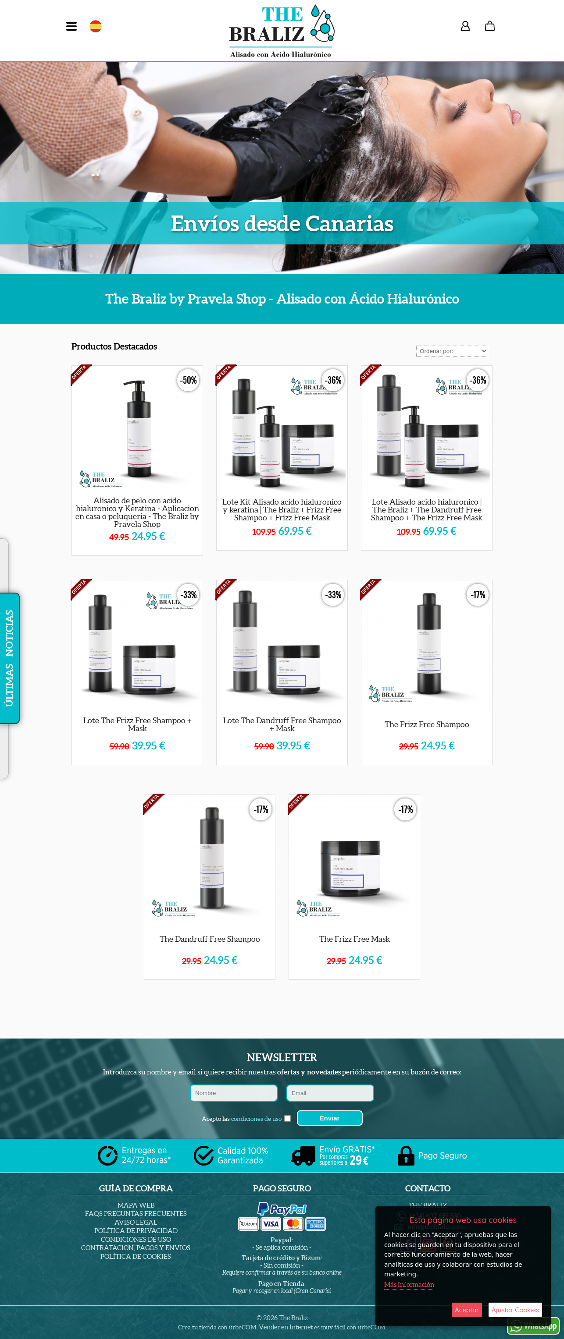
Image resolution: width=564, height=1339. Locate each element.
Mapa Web (136, 1205)
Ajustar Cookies (515, 1310)
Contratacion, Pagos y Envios (135, 1247)
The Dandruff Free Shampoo (210, 938)
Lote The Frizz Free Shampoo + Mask (137, 724)
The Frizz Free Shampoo (427, 724)
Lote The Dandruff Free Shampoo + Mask (282, 724)
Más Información (409, 1284)
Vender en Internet (286, 1327)
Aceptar (467, 1310)
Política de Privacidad (136, 1230)
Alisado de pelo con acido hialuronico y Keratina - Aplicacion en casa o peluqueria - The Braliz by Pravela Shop (137, 512)
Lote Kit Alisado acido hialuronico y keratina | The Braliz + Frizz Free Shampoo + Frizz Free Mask (282, 509)
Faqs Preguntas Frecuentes (136, 1213)
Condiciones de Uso (136, 1239)
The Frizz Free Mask (354, 938)
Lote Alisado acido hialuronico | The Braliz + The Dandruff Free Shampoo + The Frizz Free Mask (426, 509)
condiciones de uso (256, 1118)
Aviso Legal (135, 1222)
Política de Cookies (135, 1256)
